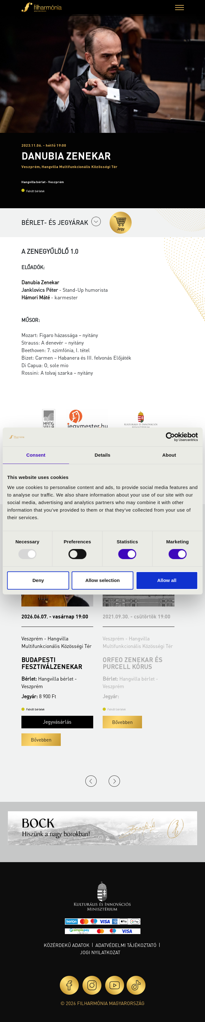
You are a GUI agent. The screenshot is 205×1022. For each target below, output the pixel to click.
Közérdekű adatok (66, 945)
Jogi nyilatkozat (100, 952)
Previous (91, 781)
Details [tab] (103, 455)
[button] (179, 8)
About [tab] (169, 455)
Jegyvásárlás (57, 721)
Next (114, 781)
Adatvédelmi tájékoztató (126, 945)
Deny (38, 580)
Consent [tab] (35, 455)
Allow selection (102, 580)
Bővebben (41, 740)
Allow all (166, 580)
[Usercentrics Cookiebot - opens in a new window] (170, 437)
